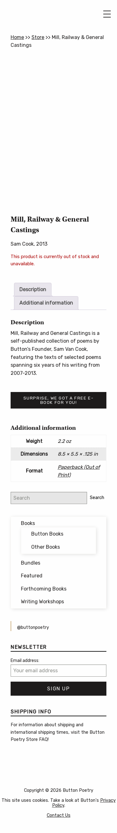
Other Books (45, 547)
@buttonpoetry (33, 627)
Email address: (25, 660)
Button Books (47, 534)
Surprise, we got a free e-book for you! (58, 400)
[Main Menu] (107, 14)
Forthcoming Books (43, 589)
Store (38, 37)
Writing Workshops (42, 602)
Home (17, 37)
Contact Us (59, 815)
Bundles (30, 563)
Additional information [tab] (46, 303)
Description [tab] (32, 289)
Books (28, 523)
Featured (31, 576)
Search (97, 497)
